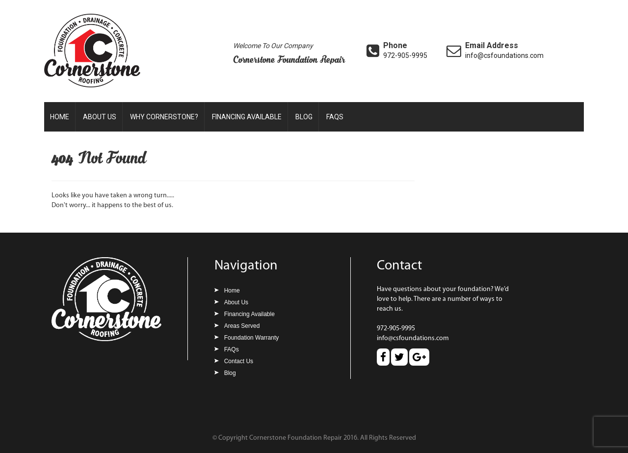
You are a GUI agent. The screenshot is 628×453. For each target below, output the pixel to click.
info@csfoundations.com (504, 55)
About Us (99, 117)
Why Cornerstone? (164, 117)
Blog (304, 117)
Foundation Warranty (251, 337)
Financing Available (247, 117)
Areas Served (242, 325)
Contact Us (238, 361)
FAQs (334, 117)
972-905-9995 (405, 55)
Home (59, 117)
